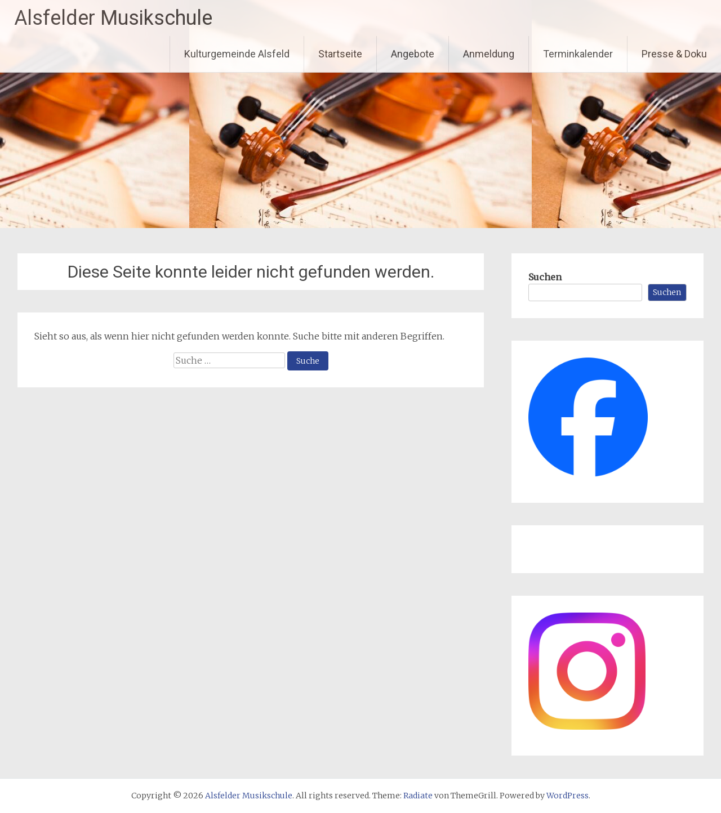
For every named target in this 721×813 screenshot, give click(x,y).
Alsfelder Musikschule (113, 18)
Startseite (340, 54)
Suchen (545, 277)
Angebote (412, 54)
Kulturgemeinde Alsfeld (237, 54)
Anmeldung (488, 54)
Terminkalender (578, 54)
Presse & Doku (674, 54)
